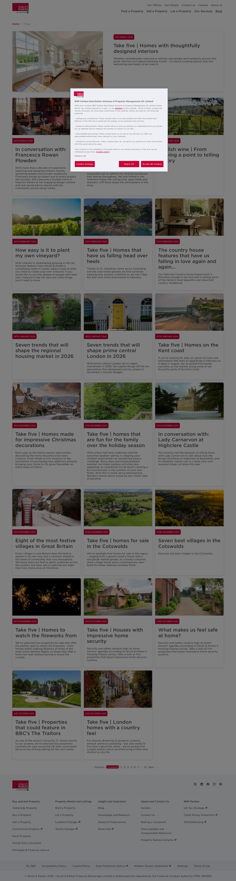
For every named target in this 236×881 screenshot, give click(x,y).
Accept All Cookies (152, 164)
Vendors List (80, 156)
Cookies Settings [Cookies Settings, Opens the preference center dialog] (84, 164)
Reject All (129, 164)
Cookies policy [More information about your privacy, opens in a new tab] (103, 152)
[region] (119, 130)
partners (118, 108)
